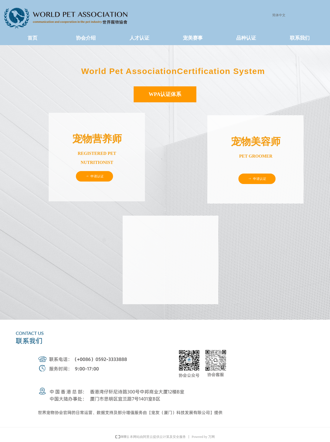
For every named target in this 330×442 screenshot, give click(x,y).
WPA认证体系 (165, 94)
